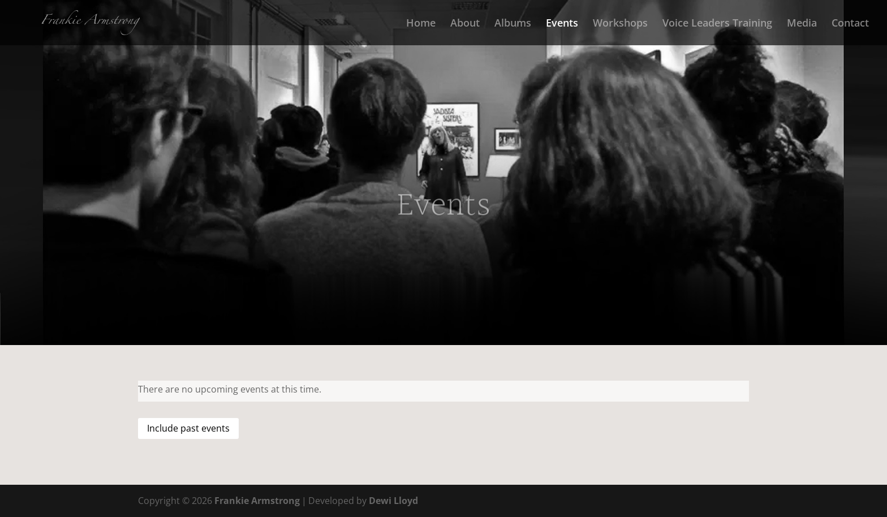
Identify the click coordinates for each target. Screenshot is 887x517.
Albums (512, 24)
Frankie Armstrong (257, 500)
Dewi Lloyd (393, 500)
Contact (850, 24)
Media (802, 24)
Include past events (188, 428)
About (465, 24)
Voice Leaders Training (717, 24)
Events (562, 24)
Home (421, 24)
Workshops (620, 24)
